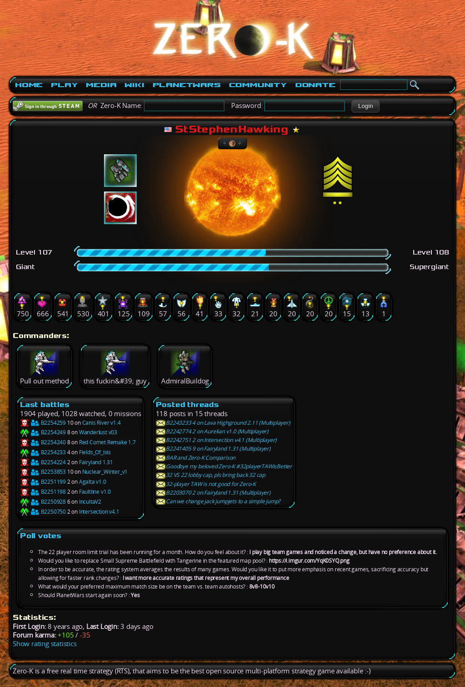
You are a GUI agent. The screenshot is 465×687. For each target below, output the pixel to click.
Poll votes (40, 535)
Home (29, 85)
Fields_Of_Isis (95, 452)
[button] (365, 106)
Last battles (44, 404)
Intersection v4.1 (99, 511)
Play (64, 85)
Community (258, 85)
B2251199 (43, 482)
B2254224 (43, 462)
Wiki (134, 85)
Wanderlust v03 (98, 432)
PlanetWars (187, 85)
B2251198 (43, 492)
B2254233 (43, 452)
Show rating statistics (45, 643)
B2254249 (43, 432)
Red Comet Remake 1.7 (107, 442)
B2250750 (43, 511)
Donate (315, 85)
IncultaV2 (90, 501)
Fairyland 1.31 (96, 462)
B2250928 (43, 501)
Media (101, 85)
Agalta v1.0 (92, 482)
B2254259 (43, 423)
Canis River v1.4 (101, 423)
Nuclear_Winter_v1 (105, 472)
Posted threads (187, 404)
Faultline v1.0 (95, 492)
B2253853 (43, 472)
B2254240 (43, 442)
